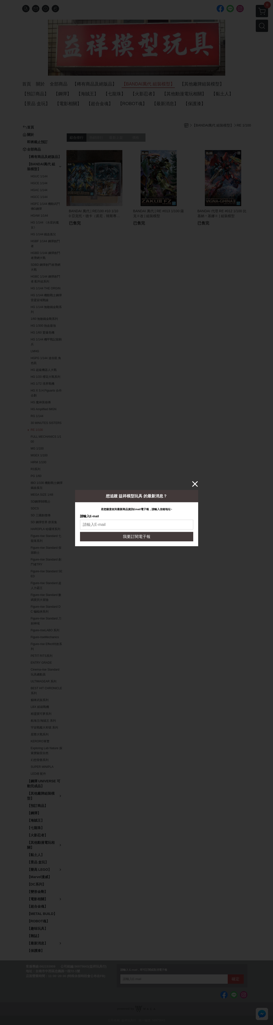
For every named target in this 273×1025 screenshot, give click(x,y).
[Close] (195, 484)
